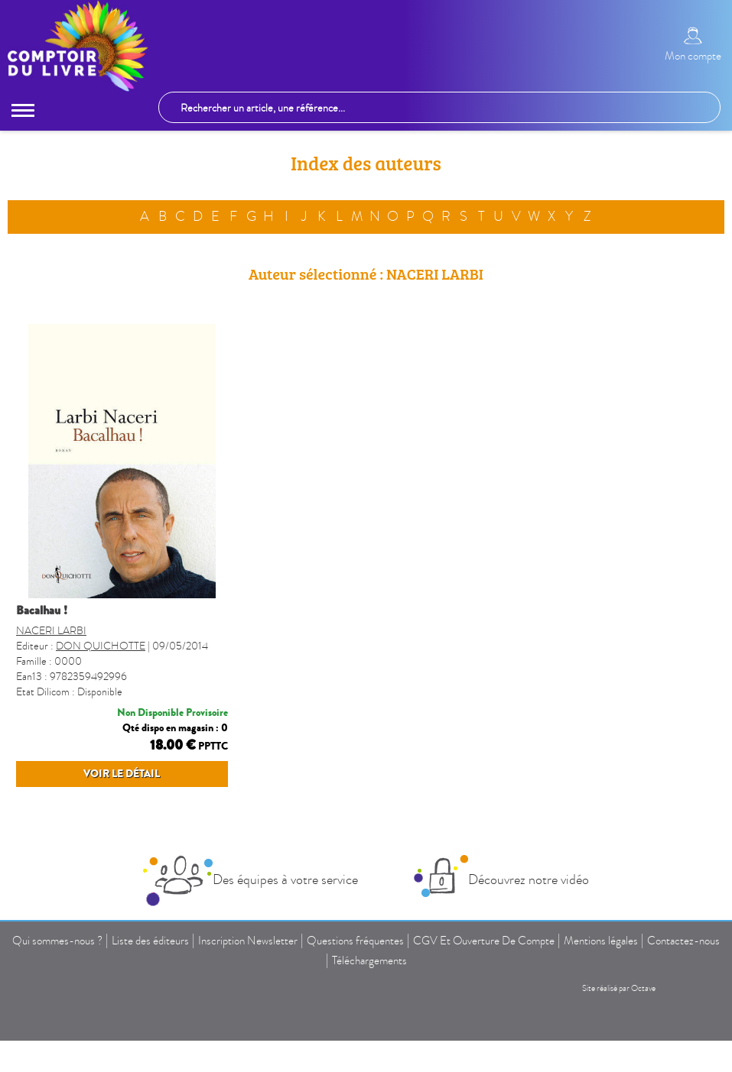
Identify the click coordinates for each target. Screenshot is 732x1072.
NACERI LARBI (51, 632)
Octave (643, 990)
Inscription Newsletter (248, 942)
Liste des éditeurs (150, 942)
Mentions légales (601, 942)
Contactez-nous (683, 942)
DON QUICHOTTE (100, 647)
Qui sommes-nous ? (57, 942)
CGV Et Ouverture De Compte (484, 942)
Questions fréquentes (355, 942)
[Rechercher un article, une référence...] (439, 108)
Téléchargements (369, 962)
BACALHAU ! (41, 612)
